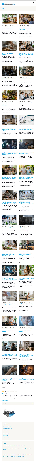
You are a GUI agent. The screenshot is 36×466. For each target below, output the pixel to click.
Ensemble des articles (7, 428)
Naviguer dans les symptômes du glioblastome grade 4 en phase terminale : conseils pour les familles (9, 179)
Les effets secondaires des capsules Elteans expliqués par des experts (26, 203)
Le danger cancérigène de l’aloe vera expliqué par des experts (9, 228)
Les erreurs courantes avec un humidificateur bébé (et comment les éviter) (9, 305)
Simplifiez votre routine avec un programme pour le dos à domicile (26, 304)
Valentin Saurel (5, 52)
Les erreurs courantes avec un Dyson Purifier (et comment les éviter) (25, 80)
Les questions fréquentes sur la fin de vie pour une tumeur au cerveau (9, 355)
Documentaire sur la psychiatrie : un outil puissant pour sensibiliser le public (26, 54)
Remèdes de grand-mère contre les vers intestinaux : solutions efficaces (9, 104)
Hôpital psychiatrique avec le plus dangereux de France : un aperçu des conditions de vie (26, 229)
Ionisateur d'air (6, 433)
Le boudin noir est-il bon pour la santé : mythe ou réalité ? (9, 27)
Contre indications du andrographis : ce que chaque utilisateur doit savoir (8, 254)
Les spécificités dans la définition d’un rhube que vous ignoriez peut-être (26, 330)
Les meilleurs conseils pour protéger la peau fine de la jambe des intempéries (9, 379)
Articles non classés (7, 426)
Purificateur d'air (6, 437)
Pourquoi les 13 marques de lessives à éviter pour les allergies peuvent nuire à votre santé (9, 153)
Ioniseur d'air (5, 435)
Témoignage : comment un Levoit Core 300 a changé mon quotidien (9, 203)
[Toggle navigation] (33, 2)
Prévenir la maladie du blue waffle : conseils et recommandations (26, 129)
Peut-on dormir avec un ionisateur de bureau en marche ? (26, 153)
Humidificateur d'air (7, 430)
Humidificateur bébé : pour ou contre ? (10, 451)
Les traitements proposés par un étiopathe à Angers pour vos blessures (9, 330)
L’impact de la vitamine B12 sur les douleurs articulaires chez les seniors (26, 178)
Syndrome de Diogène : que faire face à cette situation (9, 79)
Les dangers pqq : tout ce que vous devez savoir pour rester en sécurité (26, 379)
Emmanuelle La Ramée (6, 25)
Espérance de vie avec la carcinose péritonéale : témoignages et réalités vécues (26, 28)
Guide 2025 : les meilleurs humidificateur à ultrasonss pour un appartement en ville (26, 355)
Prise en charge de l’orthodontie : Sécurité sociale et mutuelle (26, 103)
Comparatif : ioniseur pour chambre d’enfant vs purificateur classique (9, 129)
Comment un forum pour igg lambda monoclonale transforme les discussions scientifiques (9, 279)
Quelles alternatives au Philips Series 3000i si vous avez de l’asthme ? (25, 254)
